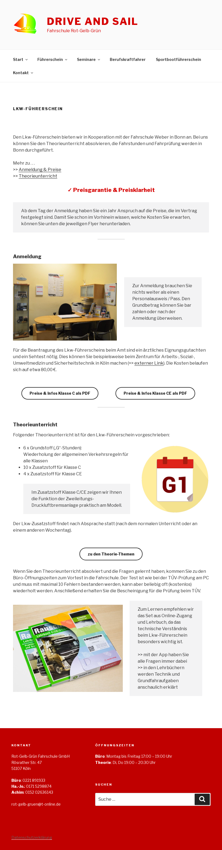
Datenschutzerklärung (31, 837)
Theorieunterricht (38, 176)
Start (20, 59)
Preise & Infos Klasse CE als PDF (155, 393)
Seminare (89, 59)
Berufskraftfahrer (128, 59)
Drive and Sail (93, 21)
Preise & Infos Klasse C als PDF (60, 393)
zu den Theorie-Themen (111, 554)
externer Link (148, 363)
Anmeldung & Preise (40, 169)
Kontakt (23, 72)
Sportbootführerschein (178, 59)
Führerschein (52, 59)
